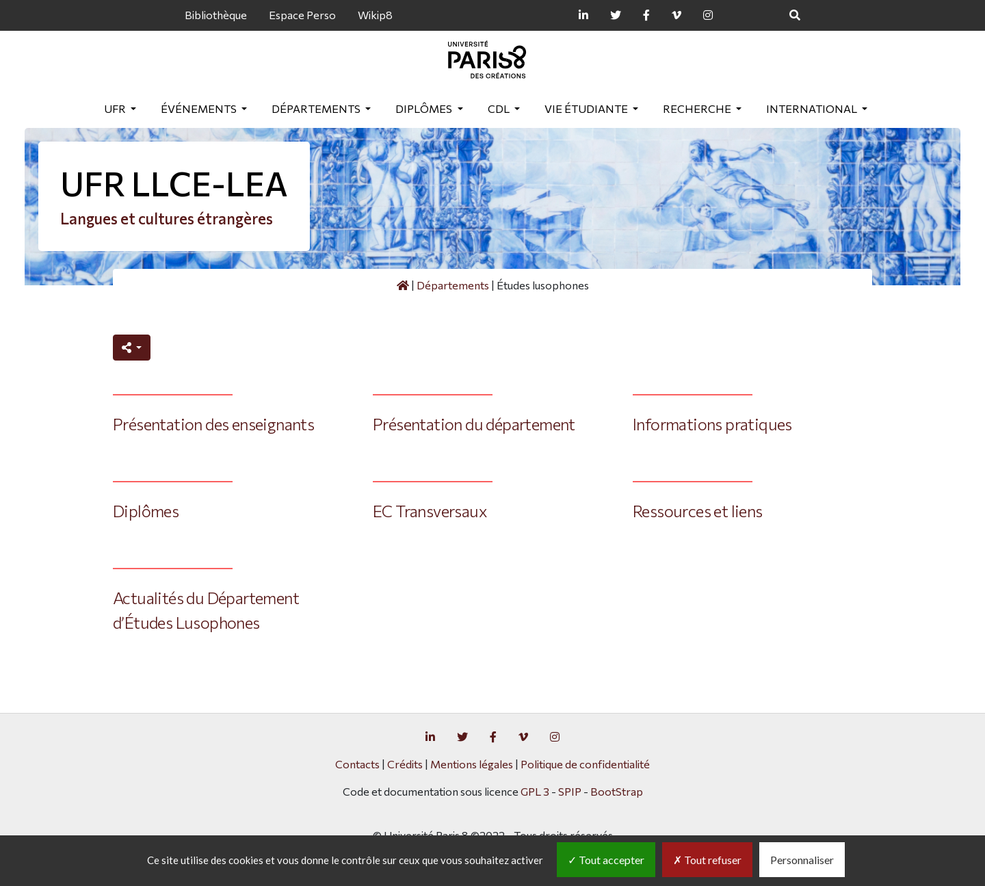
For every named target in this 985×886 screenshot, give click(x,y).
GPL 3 (535, 791)
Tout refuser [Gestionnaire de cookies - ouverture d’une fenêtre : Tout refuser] (707, 859)
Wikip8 (375, 14)
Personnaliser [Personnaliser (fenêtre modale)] (802, 859)
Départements (317, 108)
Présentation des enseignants (213, 424)
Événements (200, 108)
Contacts (357, 763)
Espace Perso (302, 14)
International (812, 108)
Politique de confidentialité (585, 763)
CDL (500, 108)
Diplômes (424, 108)
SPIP (569, 791)
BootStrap (616, 791)
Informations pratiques (712, 424)
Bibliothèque (216, 14)
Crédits (405, 763)
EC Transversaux (430, 511)
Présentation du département (474, 424)
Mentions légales (471, 763)
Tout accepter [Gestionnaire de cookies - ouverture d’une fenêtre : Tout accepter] (606, 859)
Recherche (698, 108)
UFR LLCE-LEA (174, 183)
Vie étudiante (587, 108)
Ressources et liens (698, 511)
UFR (116, 108)
